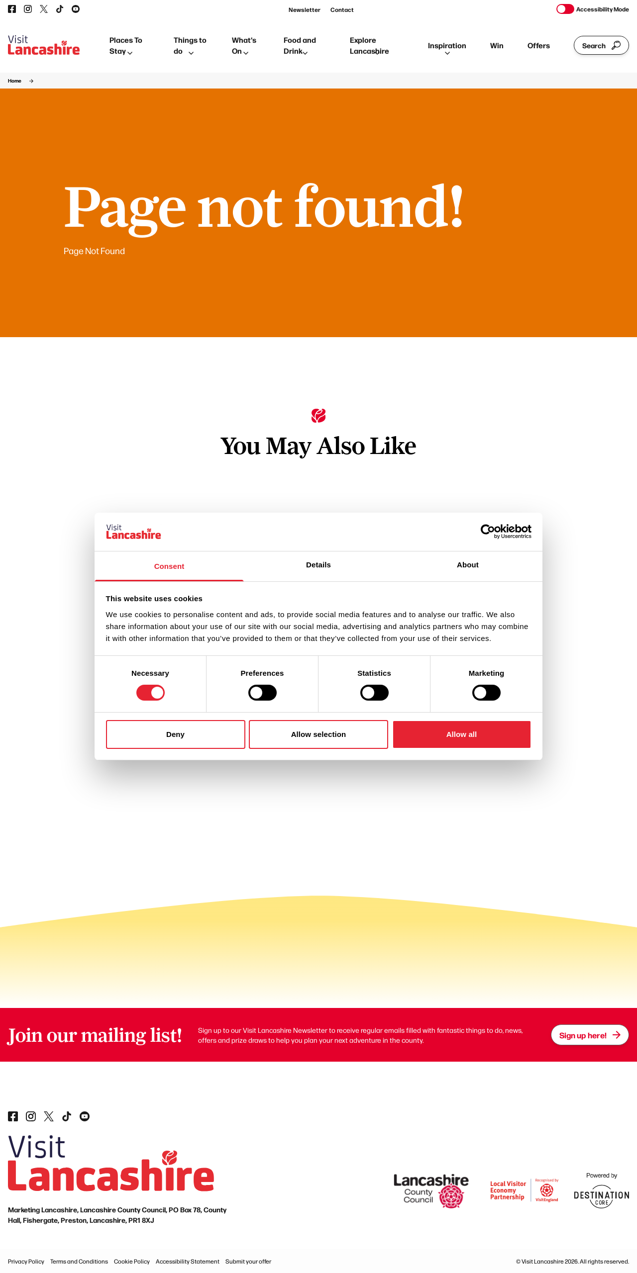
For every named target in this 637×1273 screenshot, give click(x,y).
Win (497, 45)
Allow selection (318, 734)
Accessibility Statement (187, 1261)
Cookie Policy (132, 1261)
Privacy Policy (26, 1261)
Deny (175, 734)
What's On (244, 45)
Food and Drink (300, 45)
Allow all (461, 734)
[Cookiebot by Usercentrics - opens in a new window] (487, 531)
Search (601, 45)
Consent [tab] (169, 566)
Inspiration (447, 47)
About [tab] (468, 564)
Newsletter (304, 9)
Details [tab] (318, 564)
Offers (539, 45)
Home (14, 80)
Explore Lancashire (369, 45)
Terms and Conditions (79, 1261)
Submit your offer (248, 1261)
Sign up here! (590, 1034)
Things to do (190, 45)
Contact (342, 9)
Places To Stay (125, 45)
